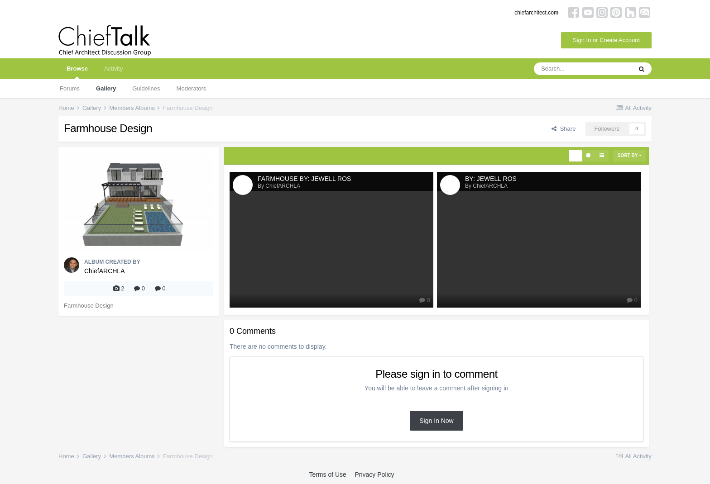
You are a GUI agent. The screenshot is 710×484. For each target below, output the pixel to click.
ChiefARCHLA (104, 271)
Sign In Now (436, 420)
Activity (113, 68)
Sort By (630, 155)
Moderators (191, 88)
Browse (77, 72)
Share (564, 128)
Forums (70, 88)
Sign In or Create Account (606, 40)
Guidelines (146, 88)
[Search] (583, 68)
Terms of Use (327, 474)
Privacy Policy (374, 474)
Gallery (106, 88)
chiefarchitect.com (536, 12)
